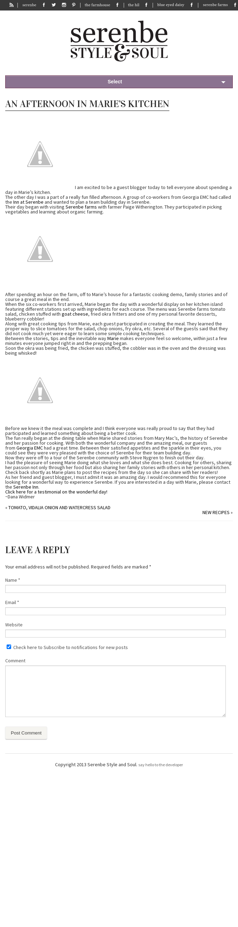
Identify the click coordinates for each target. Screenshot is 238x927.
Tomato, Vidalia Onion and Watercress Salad (59, 507)
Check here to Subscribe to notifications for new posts (67, 647)
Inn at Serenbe (28, 202)
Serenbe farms (81, 207)
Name (12, 580)
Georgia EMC (29, 448)
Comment (15, 660)
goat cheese (75, 314)
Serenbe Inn (25, 487)
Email (12, 602)
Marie (113, 338)
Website (14, 624)
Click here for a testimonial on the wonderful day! (56, 492)
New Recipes (216, 512)
